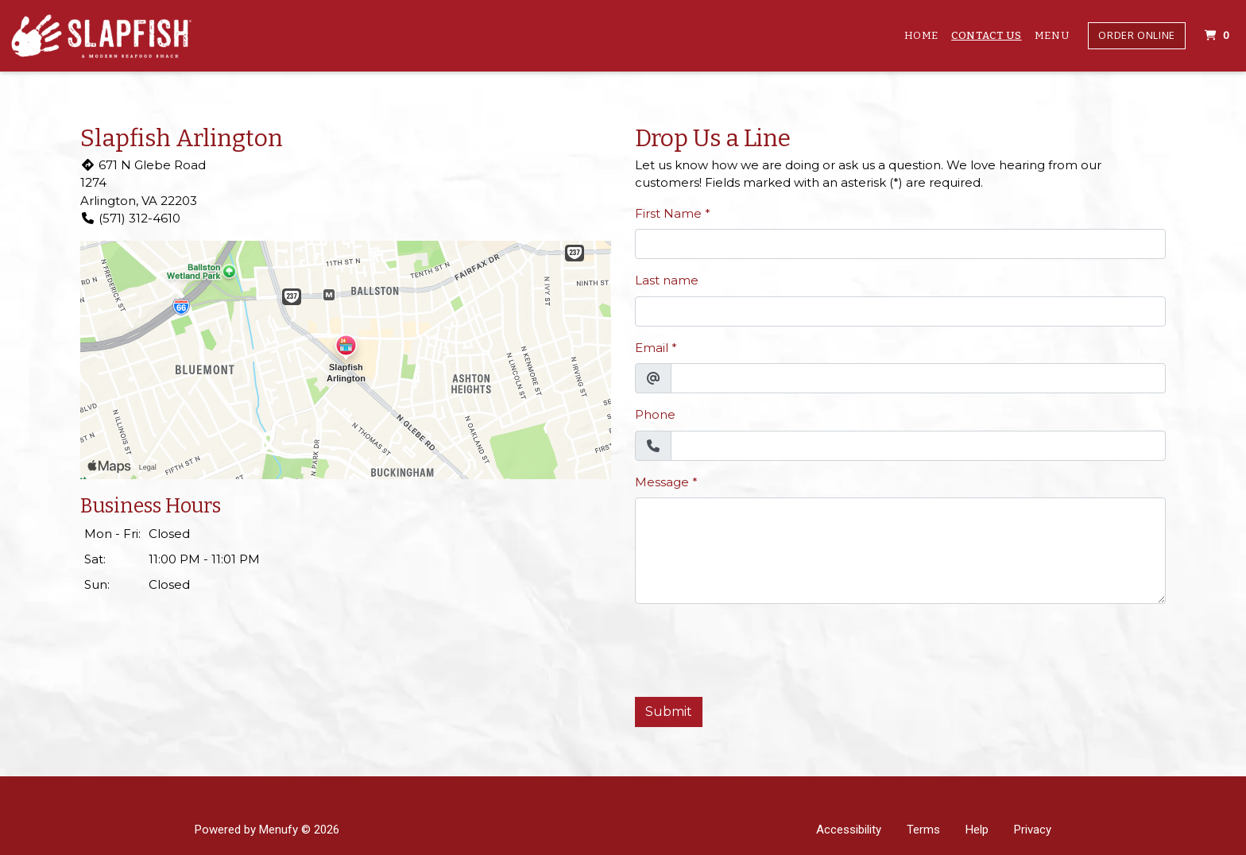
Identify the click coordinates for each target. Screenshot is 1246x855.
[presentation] (755, 648)
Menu (1052, 35)
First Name (668, 213)
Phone (655, 414)
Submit (668, 711)
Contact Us (986, 35)
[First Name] (900, 244)
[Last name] (900, 311)
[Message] (900, 550)
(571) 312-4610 (130, 218)
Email (651, 347)
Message (662, 481)
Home (921, 35)
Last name (666, 280)
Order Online (1136, 35)
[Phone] (918, 446)
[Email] (918, 378)
